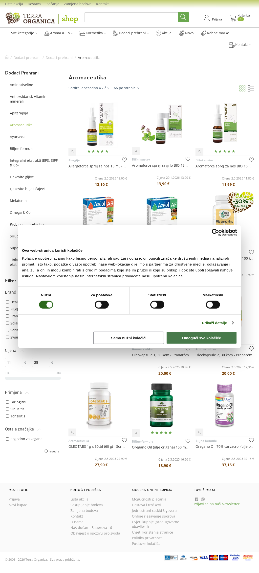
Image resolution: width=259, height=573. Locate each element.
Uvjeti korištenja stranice (152, 532)
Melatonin (18, 200)
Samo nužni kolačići (128, 338)
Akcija (164, 33)
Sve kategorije (21, 33)
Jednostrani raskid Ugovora (154, 510)
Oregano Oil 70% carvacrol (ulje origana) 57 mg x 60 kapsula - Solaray (224, 446)
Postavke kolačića (146, 543)
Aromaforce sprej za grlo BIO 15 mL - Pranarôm (161, 165)
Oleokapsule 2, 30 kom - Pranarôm (223, 355)
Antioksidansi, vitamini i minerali (29, 99)
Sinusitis (15, 409)
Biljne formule (21, 148)
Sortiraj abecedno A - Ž (88, 88)
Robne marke (215, 33)
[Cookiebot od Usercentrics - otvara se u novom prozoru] (215, 232)
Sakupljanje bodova (86, 504)
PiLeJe (13, 309)
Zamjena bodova (77, 3)
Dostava (34, 3)
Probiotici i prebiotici (27, 224)
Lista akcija (14, 3)
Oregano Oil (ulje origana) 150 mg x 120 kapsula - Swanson (161, 447)
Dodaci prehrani (131, 33)
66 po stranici (126, 88)
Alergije (74, 160)
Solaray (14, 323)
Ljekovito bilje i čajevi (27, 188)
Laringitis (16, 402)
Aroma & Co (58, 33)
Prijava (14, 499)
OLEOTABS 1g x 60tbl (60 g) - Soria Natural (97, 446)
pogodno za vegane (24, 438)
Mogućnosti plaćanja (149, 499)
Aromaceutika (21, 125)
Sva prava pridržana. (65, 559)
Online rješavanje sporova (153, 516)
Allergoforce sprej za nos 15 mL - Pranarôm (97, 166)
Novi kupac (18, 504)
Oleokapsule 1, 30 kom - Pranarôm (160, 355)
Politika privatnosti (147, 538)
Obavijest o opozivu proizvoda (95, 533)
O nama (77, 521)
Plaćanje (52, 3)
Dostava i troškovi (146, 504)
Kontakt (102, 3)
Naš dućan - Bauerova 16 (91, 527)
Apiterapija (19, 113)
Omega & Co (20, 212)
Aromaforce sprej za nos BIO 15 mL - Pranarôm (224, 166)
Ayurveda (17, 136)
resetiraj (54, 451)
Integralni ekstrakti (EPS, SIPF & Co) (34, 162)
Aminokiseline (21, 84)
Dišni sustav (141, 159)
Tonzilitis (15, 416)
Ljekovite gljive (22, 177)
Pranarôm (16, 316)
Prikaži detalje (214, 323)
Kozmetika (93, 33)
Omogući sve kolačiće (201, 338)
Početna (7, 57)
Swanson (15, 337)
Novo (186, 33)
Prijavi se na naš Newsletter (217, 503)
